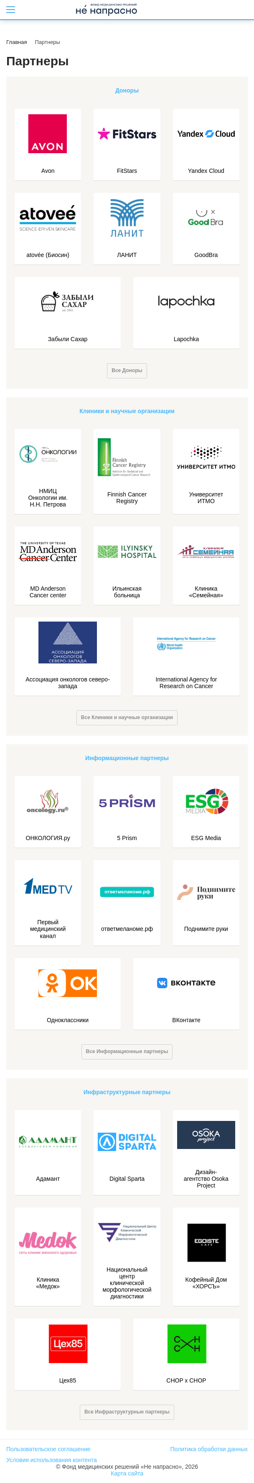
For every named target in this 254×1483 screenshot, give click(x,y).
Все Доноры (127, 370)
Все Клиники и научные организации (127, 717)
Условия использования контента (51, 1460)
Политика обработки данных (209, 1449)
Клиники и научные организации (127, 411)
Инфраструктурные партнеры (127, 1092)
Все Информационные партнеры (127, 1051)
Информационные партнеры (127, 758)
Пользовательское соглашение (48, 1449)
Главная (16, 42)
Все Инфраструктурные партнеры (127, 1412)
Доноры (127, 90)
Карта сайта (127, 1473)
